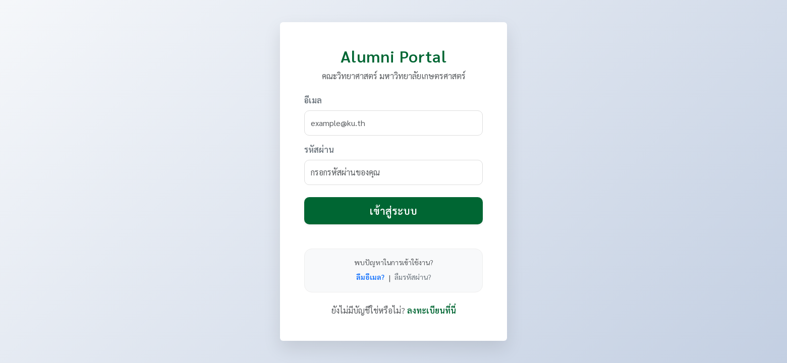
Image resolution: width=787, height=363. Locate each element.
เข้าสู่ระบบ (393, 210)
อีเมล (313, 100)
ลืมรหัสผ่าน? (413, 276)
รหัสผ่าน (319, 149)
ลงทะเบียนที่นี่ (431, 310)
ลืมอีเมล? (370, 276)
